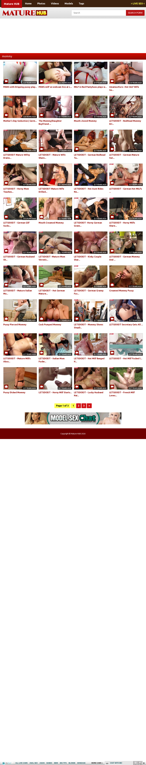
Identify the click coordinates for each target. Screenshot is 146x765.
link (143, 723)
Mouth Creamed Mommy (51, 222)
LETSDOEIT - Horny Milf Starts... (55, 392)
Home (28, 3)
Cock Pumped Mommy (50, 324)
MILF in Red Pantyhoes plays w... (90, 87)
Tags (81, 3)
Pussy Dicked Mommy (14, 392)
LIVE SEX (138, 3)
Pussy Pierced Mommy (14, 324)
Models (69, 3)
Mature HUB (11, 3)
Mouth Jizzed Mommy (85, 121)
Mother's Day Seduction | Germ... (20, 121)
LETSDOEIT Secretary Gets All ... (126, 324)
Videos (55, 3)
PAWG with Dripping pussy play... (20, 87)
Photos (41, 3)
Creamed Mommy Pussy (121, 290)
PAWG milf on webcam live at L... (55, 87)
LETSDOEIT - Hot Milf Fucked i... (125, 358)
